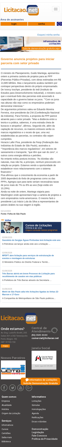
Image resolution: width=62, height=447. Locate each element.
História (5, 409)
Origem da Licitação (11, 413)
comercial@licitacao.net (45, 338)
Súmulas (36, 405)
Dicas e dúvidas (39, 421)
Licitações (36, 401)
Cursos (5, 429)
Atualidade (7, 405)
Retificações (37, 417)
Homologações (39, 409)
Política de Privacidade (45, 439)
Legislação (38, 432)
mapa (5, 346)
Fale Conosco (39, 435)
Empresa (6, 401)
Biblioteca (6, 441)
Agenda (35, 413)
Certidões (6, 433)
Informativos (7, 425)
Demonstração (40, 429)
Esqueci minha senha (48, 34)
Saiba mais (7, 437)
